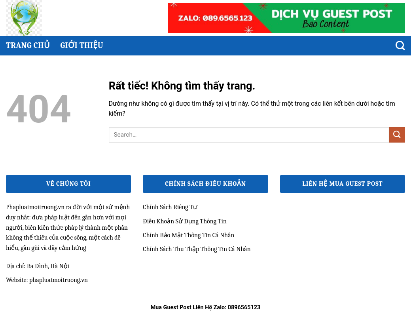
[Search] (400, 45)
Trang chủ (28, 45)
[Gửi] (397, 135)
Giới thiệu (81, 45)
